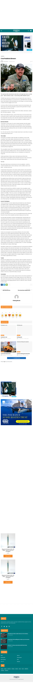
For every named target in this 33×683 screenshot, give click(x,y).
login (4, 361)
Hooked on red (4, 337)
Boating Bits (3, 657)
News (2, 655)
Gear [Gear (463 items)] (20, 668)
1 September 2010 (12, 61)
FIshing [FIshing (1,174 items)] (13, 668)
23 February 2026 (25, 355)
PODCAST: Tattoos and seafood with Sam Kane (17, 645)
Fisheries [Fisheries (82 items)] (9, 668)
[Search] (28, 31)
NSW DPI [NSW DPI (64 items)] (26, 668)
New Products (3, 659)
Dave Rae (4, 338)
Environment (19, 657)
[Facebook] (2, 626)
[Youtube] (7, 626)
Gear (18, 659)
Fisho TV (2, 661)
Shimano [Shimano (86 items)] (6, 670)
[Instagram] (9, 626)
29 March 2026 (25, 338)
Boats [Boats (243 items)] (2, 668)
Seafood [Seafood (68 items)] (2, 670)
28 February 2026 (9, 355)
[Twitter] (4, 626)
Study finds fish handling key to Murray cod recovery (18, 639)
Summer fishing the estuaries (23, 353)
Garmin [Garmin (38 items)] (17, 668)
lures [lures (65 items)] (23, 668)
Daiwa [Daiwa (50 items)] (5, 668)
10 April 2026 (10, 646)
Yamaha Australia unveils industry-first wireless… (18, 633)
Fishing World (5, 61)
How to (2, 56)
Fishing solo (19, 337)
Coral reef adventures (5, 353)
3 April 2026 (8, 338)
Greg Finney (21, 338)
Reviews (18, 661)
